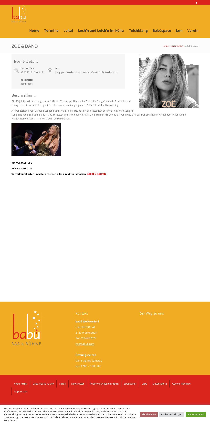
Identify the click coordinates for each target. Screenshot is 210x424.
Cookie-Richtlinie (181, 383)
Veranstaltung (177, 45)
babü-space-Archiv (43, 383)
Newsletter (77, 383)
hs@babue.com (84, 344)
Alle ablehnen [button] (149, 414)
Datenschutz (160, 383)
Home (166, 45)
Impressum (20, 391)
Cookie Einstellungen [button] (171, 414)
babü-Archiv (20, 383)
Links (144, 383)
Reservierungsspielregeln (104, 383)
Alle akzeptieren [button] (196, 414)
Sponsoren (130, 383)
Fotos (62, 383)
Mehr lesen (10, 420)
